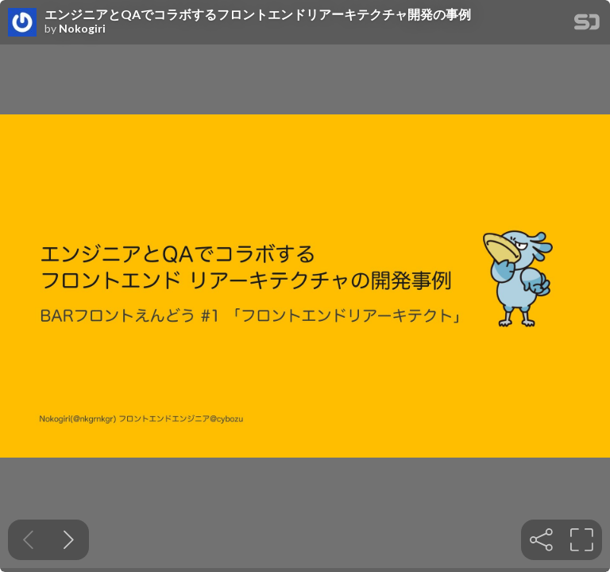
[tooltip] (541, 540)
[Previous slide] (28, 540)
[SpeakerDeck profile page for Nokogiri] (22, 23)
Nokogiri (82, 28)
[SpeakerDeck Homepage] (587, 25)
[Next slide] (69, 540)
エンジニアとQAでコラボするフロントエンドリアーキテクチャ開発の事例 (257, 14)
